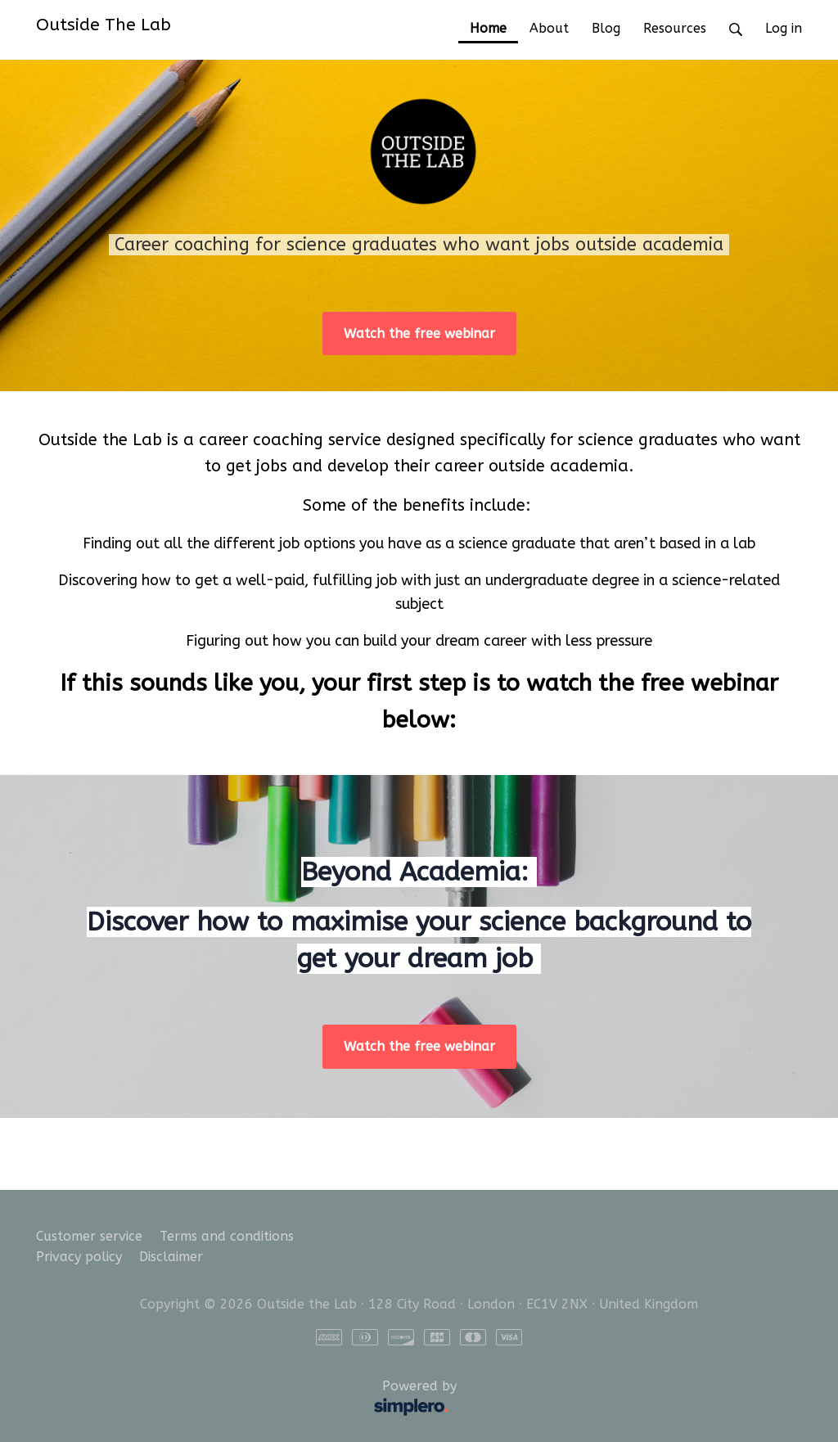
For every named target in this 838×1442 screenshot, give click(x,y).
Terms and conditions (227, 1236)
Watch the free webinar (419, 333)
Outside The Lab (103, 24)
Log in (783, 28)
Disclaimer (171, 1256)
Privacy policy (79, 1256)
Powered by (250, 1399)
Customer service (89, 1236)
